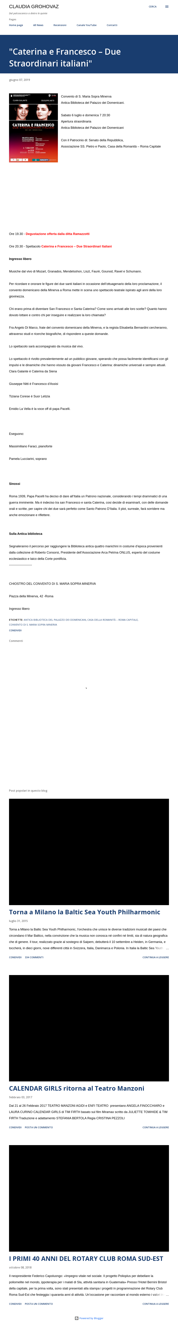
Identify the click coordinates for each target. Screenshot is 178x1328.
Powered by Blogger (89, 1318)
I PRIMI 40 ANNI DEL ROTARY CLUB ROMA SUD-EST (86, 1258)
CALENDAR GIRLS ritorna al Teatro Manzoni (76, 1088)
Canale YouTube (86, 25)
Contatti (112, 25)
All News (38, 25)
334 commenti (34, 957)
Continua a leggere (156, 957)
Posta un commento (39, 1127)
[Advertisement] (89, 759)
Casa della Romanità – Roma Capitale (112, 619)
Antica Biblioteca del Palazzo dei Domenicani (55, 619)
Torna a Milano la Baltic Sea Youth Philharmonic (84, 912)
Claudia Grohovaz (34, 6)
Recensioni (60, 25)
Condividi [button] (15, 630)
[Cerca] (152, 6)
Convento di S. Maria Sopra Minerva (33, 624)
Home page (16, 25)
